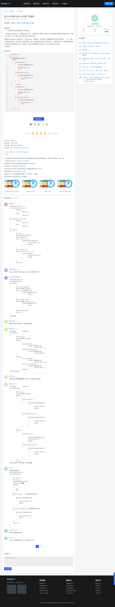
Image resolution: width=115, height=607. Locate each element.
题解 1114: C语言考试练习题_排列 (19, 152)
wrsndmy (94, 24)
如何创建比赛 (70, 585)
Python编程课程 (21, 166)
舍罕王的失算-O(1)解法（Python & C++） (94, 74)
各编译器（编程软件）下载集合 (91, 46)
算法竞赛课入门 (30, 174)
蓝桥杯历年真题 (43, 590)
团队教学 (55, 3)
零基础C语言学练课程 (23, 161)
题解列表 (12, 11)
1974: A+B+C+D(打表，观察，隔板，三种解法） (96, 70)
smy (10, 537)
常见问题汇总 (70, 593)
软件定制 (98, 593)
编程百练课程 (38, 168)
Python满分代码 (30, 191)
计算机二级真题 (43, 593)
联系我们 (98, 585)
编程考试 (46, 3)
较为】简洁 (47, 191)
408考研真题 (43, 588)
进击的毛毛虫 (13, 269)
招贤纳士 (98, 590)
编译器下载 (42, 583)
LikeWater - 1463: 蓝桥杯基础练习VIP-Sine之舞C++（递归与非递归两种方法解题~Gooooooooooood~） (96, 79)
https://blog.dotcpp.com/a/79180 (19, 147)
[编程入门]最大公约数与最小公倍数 (22, 23)
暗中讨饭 (11, 321)
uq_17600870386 (14, 277)
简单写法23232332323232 (12, 191)
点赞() (38, 119)
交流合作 (98, 588)
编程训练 (36, 3)
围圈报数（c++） (87, 50)
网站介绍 (98, 583)
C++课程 (23, 171)
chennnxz (12, 530)
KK (10, 468)
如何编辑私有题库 (71, 590)
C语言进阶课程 (31, 163)
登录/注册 (109, 3)
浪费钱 (11, 203)
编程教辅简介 (70, 583)
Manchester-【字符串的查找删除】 (92, 67)
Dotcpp (6, 3)
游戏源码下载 (43, 585)
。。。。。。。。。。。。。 (17, 154)
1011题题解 (19, 11)
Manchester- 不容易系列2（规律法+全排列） (95, 63)
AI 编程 (65, 3)
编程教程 (27, 3)
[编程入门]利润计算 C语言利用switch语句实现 (95, 43)
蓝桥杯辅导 (21, 176)
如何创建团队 (70, 588)
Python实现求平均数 (65, 191)
